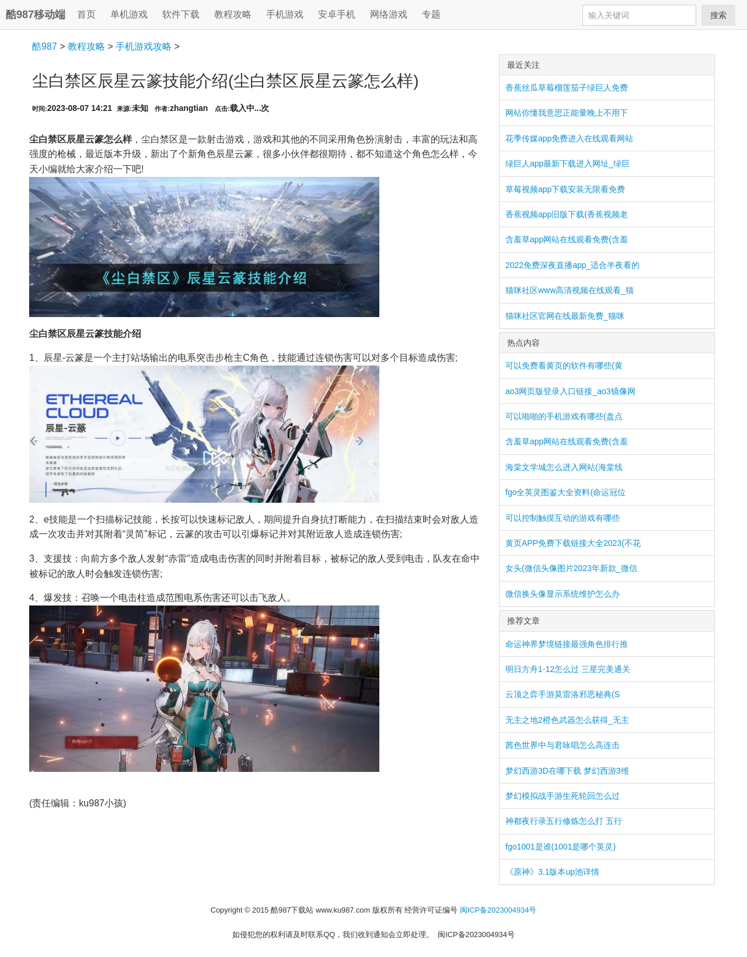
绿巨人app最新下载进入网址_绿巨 (567, 163)
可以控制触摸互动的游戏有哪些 (562, 518)
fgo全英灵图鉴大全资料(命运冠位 (565, 492)
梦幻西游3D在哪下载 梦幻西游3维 (567, 770)
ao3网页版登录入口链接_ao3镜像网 (570, 391)
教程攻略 (86, 46)
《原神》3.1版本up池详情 (552, 871)
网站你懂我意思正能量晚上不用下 (566, 112)
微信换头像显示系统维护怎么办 (562, 593)
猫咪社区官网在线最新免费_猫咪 (564, 316)
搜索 (718, 15)
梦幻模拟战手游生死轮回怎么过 (562, 796)
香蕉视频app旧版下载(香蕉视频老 (566, 214)
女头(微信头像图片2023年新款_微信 (571, 568)
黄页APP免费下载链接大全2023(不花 (573, 543)
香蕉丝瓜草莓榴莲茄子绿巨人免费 (566, 87)
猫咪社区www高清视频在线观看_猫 (569, 290)
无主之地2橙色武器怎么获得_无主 (567, 720)
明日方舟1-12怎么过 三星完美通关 (567, 669)
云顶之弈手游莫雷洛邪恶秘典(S (562, 694)
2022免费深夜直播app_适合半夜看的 (572, 265)
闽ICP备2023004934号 (498, 910)
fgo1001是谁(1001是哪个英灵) (560, 846)
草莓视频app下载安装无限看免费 (565, 189)
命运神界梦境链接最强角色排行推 (566, 644)
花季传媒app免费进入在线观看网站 (569, 138)
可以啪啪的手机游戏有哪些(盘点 (564, 416)
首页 (86, 14)
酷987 (44, 46)
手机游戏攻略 (144, 46)
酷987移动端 (35, 14)
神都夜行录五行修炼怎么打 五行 (563, 821)
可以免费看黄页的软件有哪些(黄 (564, 365)
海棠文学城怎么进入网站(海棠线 (564, 467)
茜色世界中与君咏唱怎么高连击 (562, 745)
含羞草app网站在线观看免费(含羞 (566, 239)
